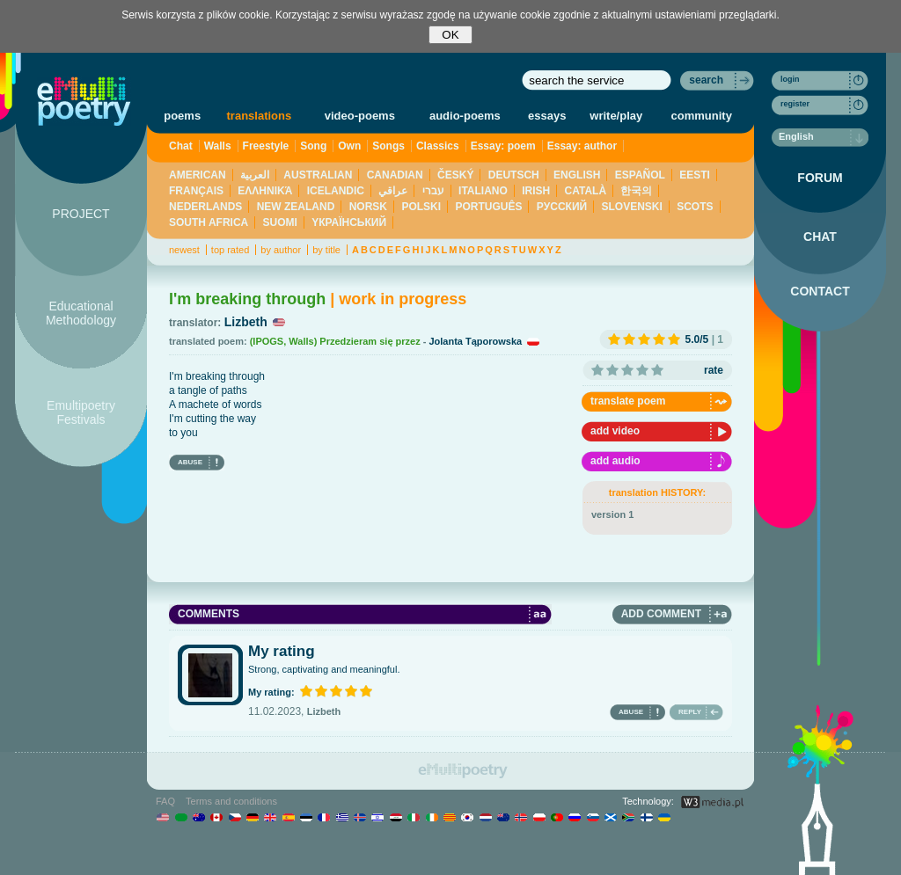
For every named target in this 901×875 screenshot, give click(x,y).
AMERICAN (197, 175)
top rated (230, 249)
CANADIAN (395, 175)
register (794, 103)
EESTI (694, 175)
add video (615, 431)
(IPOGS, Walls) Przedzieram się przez (335, 341)
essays (547, 115)
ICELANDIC (335, 191)
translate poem (627, 401)
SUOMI (280, 222)
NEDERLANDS (205, 207)
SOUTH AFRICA (208, 222)
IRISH (536, 191)
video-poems (360, 115)
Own (349, 146)
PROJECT (80, 214)
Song (313, 146)
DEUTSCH (513, 175)
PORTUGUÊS (488, 207)
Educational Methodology (81, 313)
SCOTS (695, 207)
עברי (433, 191)
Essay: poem (503, 146)
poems (182, 115)
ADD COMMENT (661, 614)
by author (280, 249)
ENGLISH (576, 175)
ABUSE (190, 462)
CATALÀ (586, 191)
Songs (388, 146)
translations (259, 115)
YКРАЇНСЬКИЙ (348, 222)
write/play (616, 115)
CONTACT (819, 291)
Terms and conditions (231, 801)
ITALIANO (483, 191)
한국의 (636, 191)
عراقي (392, 191)
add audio (615, 461)
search (706, 80)
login (790, 79)
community (701, 115)
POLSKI (421, 207)
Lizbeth (245, 322)
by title (326, 249)
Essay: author (582, 146)
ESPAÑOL (640, 175)
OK (450, 34)
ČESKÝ (455, 175)
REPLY (689, 712)
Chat (181, 146)
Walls (217, 146)
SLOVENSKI (631, 207)
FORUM (819, 178)
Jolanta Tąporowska (475, 341)
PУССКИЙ (562, 207)
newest (184, 249)
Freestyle (266, 146)
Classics (437, 146)
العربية (254, 175)
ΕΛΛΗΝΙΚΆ (265, 191)
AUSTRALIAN (317, 175)
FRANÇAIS (196, 191)
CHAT (820, 237)
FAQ (165, 801)
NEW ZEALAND (296, 207)
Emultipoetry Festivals (81, 412)
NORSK (368, 207)
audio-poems (465, 115)
